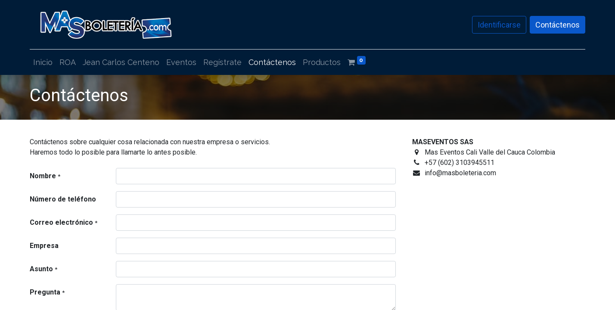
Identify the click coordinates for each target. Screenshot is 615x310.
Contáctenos (557, 24)
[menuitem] (43, 62)
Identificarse (499, 24)
